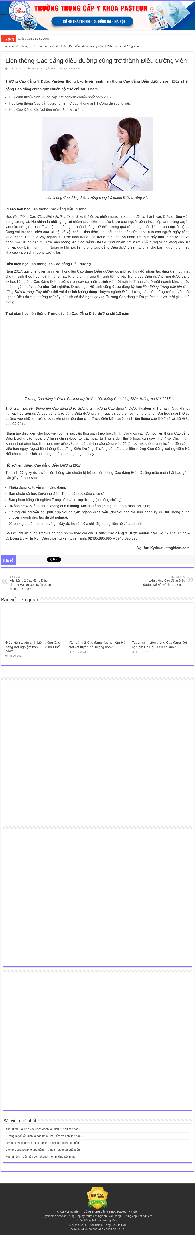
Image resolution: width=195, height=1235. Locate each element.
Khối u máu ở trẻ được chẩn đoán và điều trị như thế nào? (42, 1129)
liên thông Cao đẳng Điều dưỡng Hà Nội (129, 399)
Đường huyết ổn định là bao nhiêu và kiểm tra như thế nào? (43, 1136)
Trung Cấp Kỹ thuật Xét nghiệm (87, 1216)
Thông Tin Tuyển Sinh (34, 46)
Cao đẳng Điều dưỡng (95, 271)
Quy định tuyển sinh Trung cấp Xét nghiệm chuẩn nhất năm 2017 (60, 97)
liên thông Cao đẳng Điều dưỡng (59, 209)
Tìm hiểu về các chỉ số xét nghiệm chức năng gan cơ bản (42, 1142)
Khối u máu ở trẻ (28, 38)
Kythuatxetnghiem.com (170, 548)
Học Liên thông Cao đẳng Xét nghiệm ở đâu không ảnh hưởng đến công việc (70, 103)
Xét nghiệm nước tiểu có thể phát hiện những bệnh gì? (40, 1156)
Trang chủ (7, 46)
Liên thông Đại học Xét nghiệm (97, 1220)
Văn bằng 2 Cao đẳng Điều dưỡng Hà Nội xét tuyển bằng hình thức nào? (32, 583)
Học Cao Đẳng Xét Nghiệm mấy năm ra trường (46, 109)
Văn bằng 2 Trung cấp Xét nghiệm (130, 1216)
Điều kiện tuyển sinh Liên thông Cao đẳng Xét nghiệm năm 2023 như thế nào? (32, 647)
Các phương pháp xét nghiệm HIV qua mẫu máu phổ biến (42, 1149)
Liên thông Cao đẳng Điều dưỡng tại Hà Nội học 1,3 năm (162, 580)
